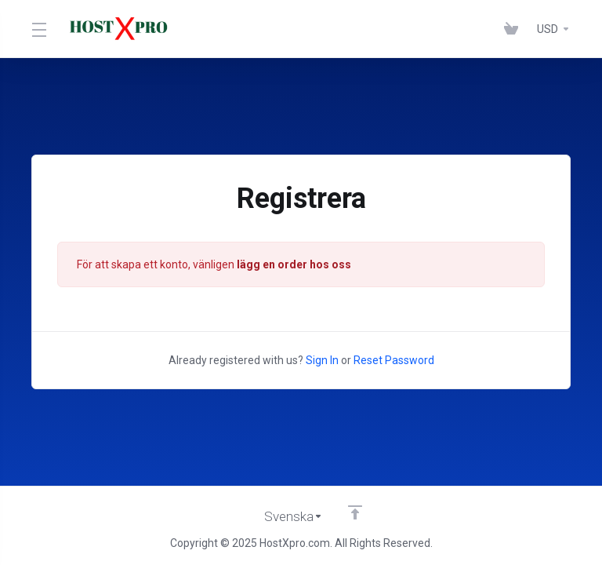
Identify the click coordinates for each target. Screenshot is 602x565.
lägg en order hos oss (294, 264)
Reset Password (394, 360)
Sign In (322, 360)
